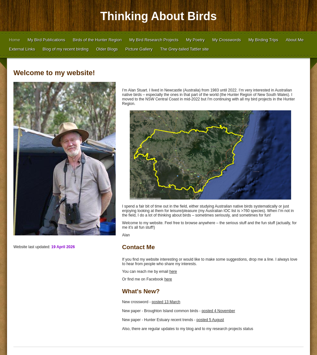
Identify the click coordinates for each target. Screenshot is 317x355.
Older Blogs (107, 49)
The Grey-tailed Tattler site (184, 49)
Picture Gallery (138, 49)
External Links (22, 49)
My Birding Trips (263, 39)
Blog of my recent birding (66, 49)
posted (208, 311)
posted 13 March (166, 302)
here (173, 271)
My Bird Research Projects (154, 39)
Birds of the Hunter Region (97, 39)
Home (14, 39)
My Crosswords (226, 39)
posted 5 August (210, 320)
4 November (224, 311)
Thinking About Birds (158, 16)
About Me (295, 39)
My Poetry (195, 39)
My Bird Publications (46, 39)
